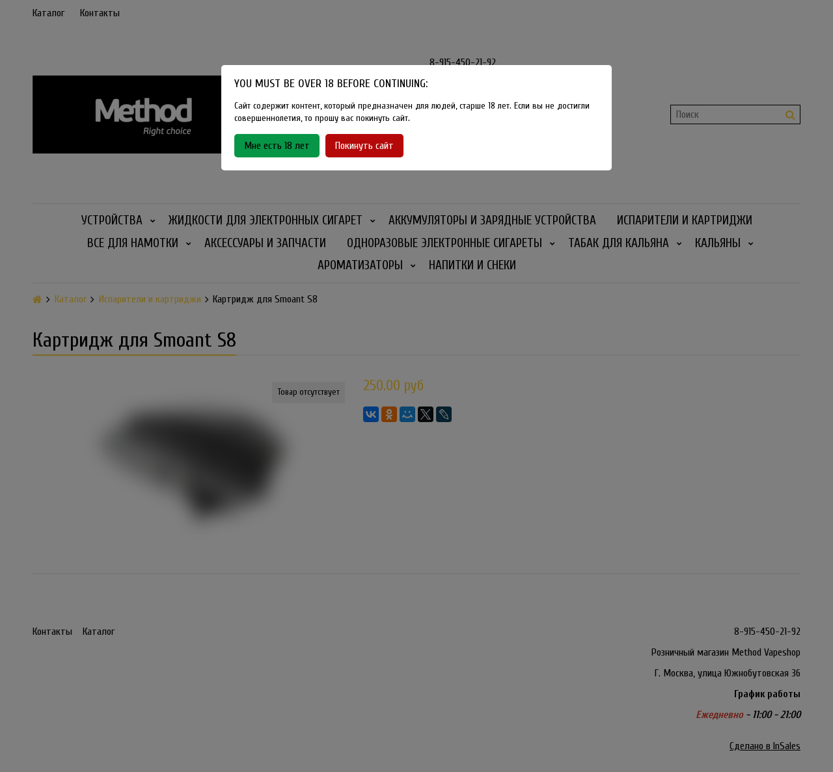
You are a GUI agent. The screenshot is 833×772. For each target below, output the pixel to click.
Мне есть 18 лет (277, 146)
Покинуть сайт (364, 146)
